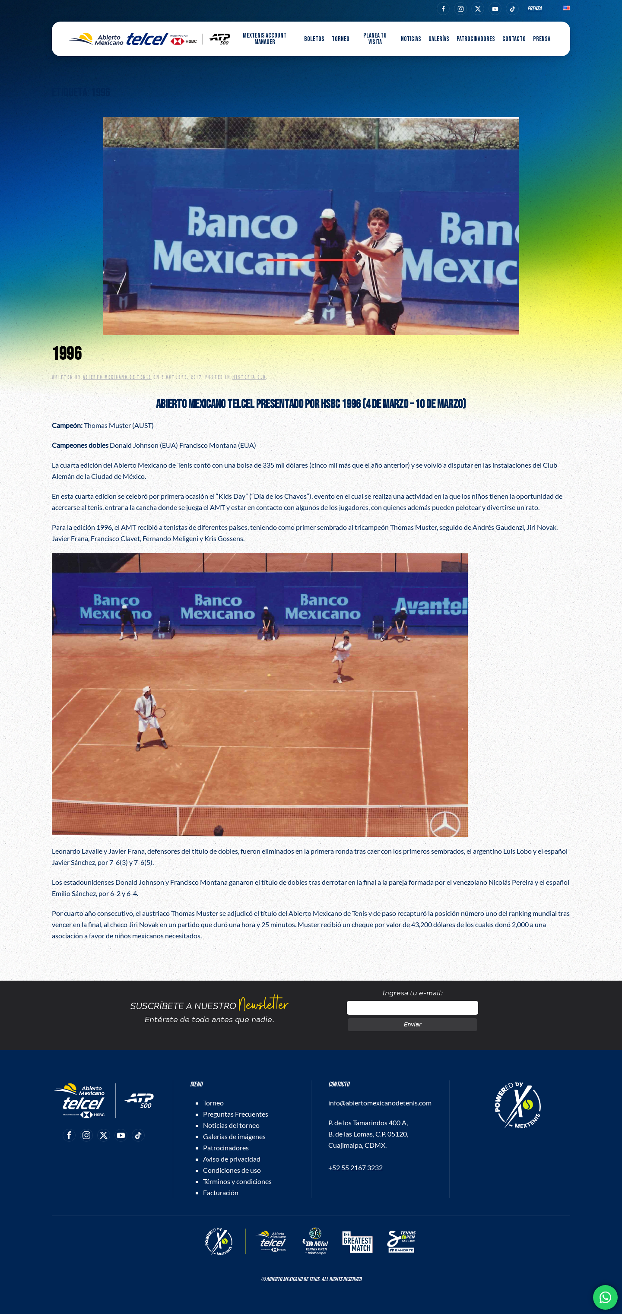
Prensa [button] (541, 39)
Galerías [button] (438, 39)
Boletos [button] (314, 39)
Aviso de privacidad (231, 1159)
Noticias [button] (411, 39)
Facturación (220, 1192)
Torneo (213, 1103)
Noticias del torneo (231, 1125)
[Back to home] (149, 39)
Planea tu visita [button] (375, 39)
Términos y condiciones (237, 1181)
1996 (66, 354)
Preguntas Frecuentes (235, 1114)
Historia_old (249, 377)
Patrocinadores (476, 39)
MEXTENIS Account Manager (264, 39)
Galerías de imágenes (234, 1136)
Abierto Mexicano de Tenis (117, 377)
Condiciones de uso (232, 1170)
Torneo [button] (340, 39)
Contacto (514, 39)
